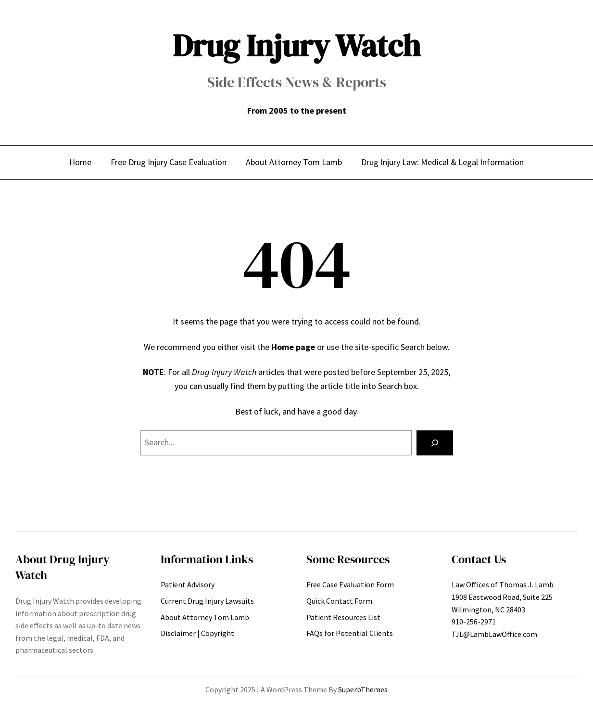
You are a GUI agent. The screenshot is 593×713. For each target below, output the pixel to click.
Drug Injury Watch (296, 45)
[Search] (434, 442)
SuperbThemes (363, 689)
